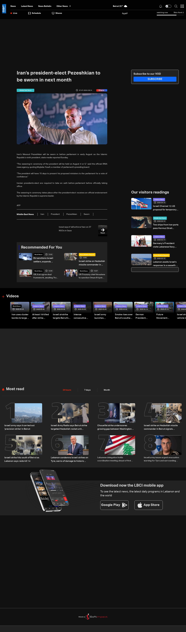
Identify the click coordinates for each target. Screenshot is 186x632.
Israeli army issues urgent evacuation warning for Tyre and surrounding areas (161, 458)
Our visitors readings (150, 192)
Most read (15, 388)
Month (107, 389)
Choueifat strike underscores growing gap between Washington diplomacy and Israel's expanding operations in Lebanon (115, 426)
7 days (87, 389)
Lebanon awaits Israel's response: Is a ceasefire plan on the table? (164, 262)
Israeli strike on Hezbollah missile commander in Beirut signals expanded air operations (91, 263)
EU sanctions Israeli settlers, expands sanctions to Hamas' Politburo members (46, 260)
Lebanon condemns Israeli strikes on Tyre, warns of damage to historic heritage (68, 458)
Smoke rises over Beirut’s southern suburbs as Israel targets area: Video (123, 316)
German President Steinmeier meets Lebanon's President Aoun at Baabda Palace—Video (144, 316)
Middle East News (160, 217)
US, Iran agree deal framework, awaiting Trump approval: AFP (46, 276)
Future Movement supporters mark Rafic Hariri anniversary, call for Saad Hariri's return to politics (164, 316)
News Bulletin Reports (87, 254)
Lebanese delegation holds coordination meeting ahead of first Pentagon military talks (114, 458)
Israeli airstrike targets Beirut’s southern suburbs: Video (61, 316)
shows (57, 13)
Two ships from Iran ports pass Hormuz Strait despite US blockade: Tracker (165, 226)
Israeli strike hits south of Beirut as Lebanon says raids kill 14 (20, 457)
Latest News (27, 6)
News (13, 6)
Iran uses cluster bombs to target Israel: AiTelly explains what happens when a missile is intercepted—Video (19, 316)
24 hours (67, 389)
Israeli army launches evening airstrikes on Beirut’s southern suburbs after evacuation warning (102, 316)
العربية (125, 13)
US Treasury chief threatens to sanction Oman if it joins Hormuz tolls (92, 276)
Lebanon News (159, 199)
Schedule (34, 13)
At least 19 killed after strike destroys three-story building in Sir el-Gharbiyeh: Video (40, 316)
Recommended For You (41, 247)
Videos (12, 296)
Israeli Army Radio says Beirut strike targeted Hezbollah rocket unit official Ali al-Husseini (69, 426)
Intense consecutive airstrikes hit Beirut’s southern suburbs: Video (82, 316)
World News (38, 254)
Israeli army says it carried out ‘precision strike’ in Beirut (18, 425)
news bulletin (44, 6)
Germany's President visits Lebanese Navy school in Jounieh (165, 244)
